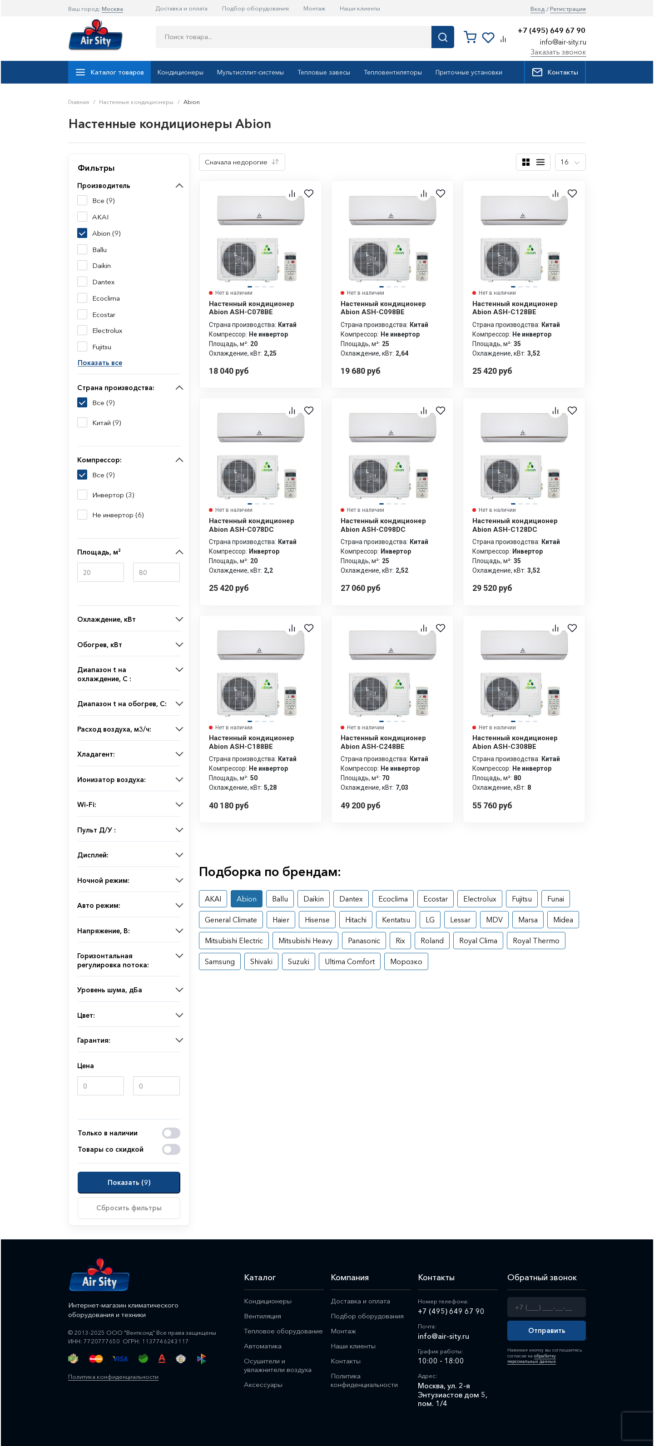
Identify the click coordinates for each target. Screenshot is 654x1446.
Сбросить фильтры (129, 1207)
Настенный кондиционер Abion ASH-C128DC (515, 525)
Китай (101, 423)
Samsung (220, 961)
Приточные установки (469, 72)
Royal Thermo (536, 940)
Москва (112, 8)
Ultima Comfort (350, 961)
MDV (494, 919)
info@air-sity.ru (563, 41)
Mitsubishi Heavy (305, 940)
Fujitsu (522, 898)
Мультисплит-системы (250, 72)
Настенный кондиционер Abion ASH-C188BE (251, 742)
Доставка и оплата (182, 8)
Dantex (351, 898)
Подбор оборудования (255, 8)
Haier (280, 919)
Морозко (406, 961)
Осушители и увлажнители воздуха (278, 1365)
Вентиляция (262, 1316)
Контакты (555, 72)
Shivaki (261, 961)
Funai (555, 898)
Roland (432, 940)
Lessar (460, 919)
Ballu (280, 898)
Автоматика (263, 1346)
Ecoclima (393, 898)
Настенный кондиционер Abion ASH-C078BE (251, 308)
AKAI (213, 898)
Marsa (528, 919)
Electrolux (479, 898)
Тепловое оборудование (283, 1331)
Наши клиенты (360, 8)
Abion (247, 898)
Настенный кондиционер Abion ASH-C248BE (383, 742)
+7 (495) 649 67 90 (551, 30)
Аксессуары (263, 1384)
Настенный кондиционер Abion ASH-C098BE (383, 308)
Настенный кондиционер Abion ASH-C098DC (383, 525)
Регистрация (568, 8)
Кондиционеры (180, 72)
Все (98, 403)
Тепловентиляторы (393, 72)
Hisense (317, 919)
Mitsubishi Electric (234, 940)
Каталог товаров (109, 72)
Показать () (129, 1182)
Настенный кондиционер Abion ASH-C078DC (251, 525)
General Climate (231, 919)
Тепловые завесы (323, 72)
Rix (400, 940)
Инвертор (108, 495)
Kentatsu (396, 919)
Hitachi (356, 919)
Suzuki (298, 961)
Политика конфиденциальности (113, 1376)
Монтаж (314, 8)
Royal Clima (478, 940)
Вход (537, 8)
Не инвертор (113, 515)
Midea (563, 919)
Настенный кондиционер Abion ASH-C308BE (515, 742)
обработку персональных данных (531, 1358)
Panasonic (364, 940)
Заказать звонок (558, 51)
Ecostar (435, 898)
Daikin (313, 898)
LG (430, 919)
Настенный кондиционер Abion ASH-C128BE (515, 308)
